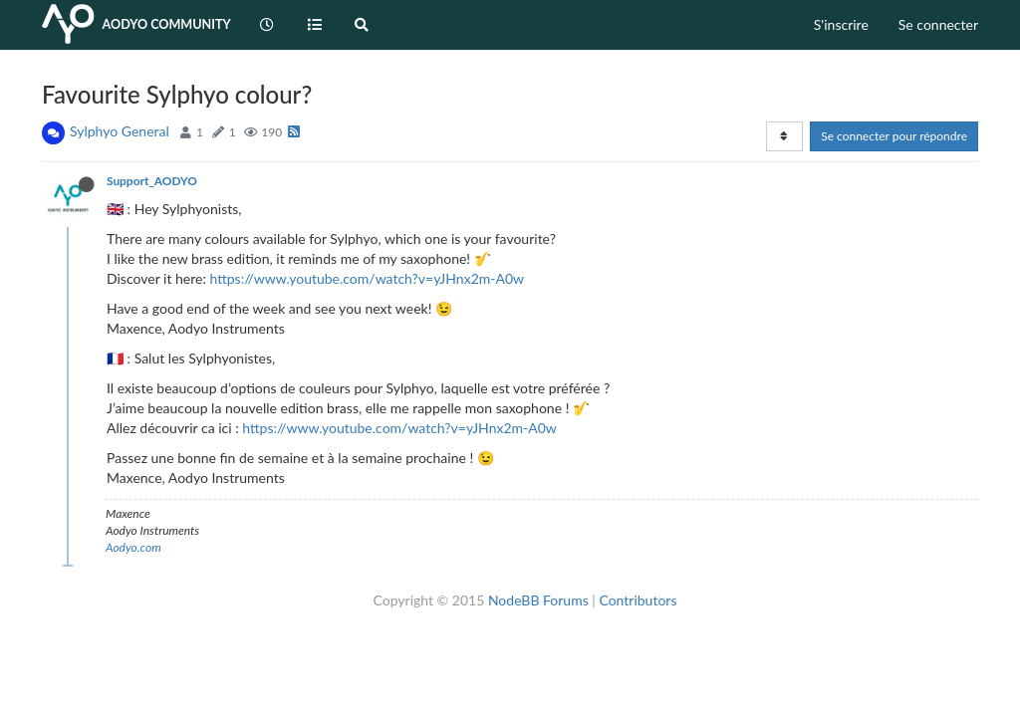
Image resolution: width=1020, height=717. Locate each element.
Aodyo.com (133, 547)
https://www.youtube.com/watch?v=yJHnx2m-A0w (367, 278)
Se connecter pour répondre (894, 135)
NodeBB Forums (538, 600)
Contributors (637, 600)
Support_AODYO (152, 180)
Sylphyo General (119, 130)
